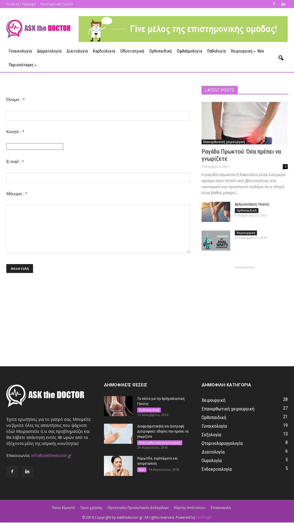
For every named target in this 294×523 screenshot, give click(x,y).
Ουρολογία (212, 460)
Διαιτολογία (77, 51)
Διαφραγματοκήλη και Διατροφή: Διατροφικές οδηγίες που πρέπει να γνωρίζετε (163, 431)
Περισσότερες (22, 65)
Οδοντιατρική (132, 51)
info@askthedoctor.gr (51, 455)
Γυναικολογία (20, 51)
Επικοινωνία (221, 507)
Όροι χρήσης (91, 507)
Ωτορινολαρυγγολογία (222, 443)
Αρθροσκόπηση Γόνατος (252, 204)
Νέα (261, 51)
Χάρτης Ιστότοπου (189, 507)
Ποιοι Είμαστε (63, 507)
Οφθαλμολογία (189, 51)
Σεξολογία (211, 434)
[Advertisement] (245, 306)
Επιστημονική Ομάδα (56, 4)
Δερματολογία (49, 51)
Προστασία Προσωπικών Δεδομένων (138, 507)
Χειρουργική (243, 51)
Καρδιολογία (104, 51)
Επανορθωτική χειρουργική (224, 142)
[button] (281, 58)
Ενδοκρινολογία (217, 469)
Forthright (204, 517)
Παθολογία (216, 51)
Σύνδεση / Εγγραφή (21, 4)
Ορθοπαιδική (160, 51)
